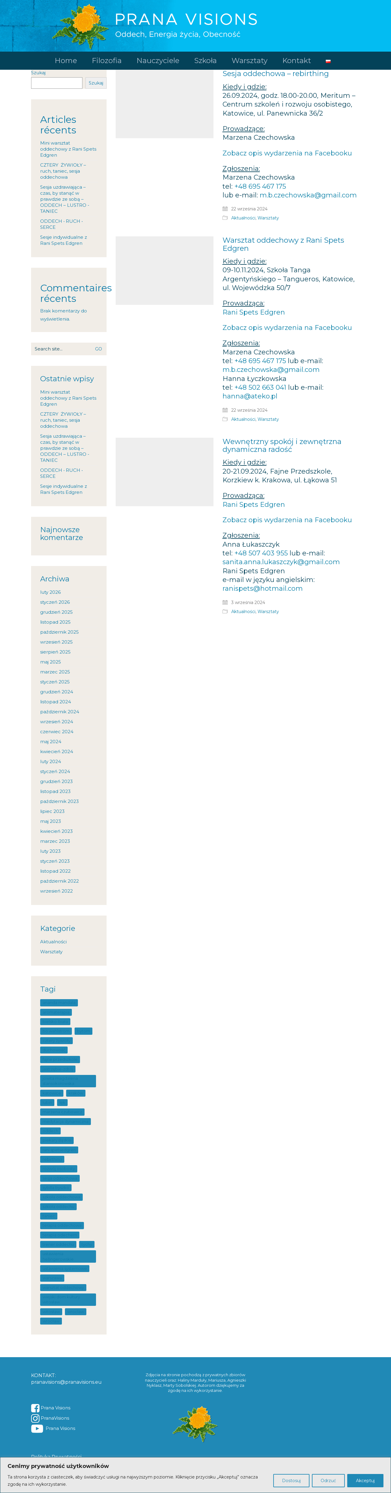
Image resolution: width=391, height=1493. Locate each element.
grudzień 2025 (56, 612)
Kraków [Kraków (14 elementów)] (76, 1093)
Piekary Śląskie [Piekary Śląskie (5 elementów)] (57, 1140)
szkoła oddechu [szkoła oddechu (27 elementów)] (58, 1206)
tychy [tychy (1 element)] (87, 1244)
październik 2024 (59, 712)
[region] (195, 1475)
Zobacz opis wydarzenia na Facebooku (287, 153)
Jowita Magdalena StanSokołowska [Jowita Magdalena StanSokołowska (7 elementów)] (60, 1081)
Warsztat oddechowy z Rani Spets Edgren (283, 244)
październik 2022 (59, 881)
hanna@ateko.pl (250, 396)
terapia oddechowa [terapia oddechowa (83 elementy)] (62, 1225)
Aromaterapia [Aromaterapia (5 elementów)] (56, 1012)
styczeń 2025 (55, 682)
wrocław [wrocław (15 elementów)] (51, 1321)
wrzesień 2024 (56, 721)
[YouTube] (53, 1428)
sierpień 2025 (55, 652)
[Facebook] (50, 1408)
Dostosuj (291, 1480)
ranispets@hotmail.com (263, 588)
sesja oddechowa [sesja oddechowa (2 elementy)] (60, 1178)
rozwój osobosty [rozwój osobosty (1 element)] (59, 1168)
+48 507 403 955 (261, 553)
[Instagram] (50, 1418)
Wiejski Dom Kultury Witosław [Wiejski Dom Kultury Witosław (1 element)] (61, 1299)
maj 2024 (50, 741)
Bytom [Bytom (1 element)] (83, 1030)
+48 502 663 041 (260, 387)
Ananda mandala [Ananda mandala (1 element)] (59, 1002)
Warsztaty (268, 218)
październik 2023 (59, 801)
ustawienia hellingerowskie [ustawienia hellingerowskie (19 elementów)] (58, 1256)
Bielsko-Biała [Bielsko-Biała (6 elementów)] (55, 1021)
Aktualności (243, 218)
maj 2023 (50, 821)
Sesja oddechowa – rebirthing (276, 74)
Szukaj (38, 72)
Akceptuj (365, 1480)
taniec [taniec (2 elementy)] (49, 1215)
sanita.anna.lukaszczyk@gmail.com (281, 562)
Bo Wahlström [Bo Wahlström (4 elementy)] (56, 1030)
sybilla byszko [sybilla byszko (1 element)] (56, 1187)
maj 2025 (50, 662)
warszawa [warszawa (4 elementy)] (52, 1277)
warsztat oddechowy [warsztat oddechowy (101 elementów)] (63, 1287)
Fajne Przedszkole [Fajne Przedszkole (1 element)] (60, 1059)
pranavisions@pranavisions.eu (66, 1382)
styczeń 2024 (55, 771)
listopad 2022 (55, 871)
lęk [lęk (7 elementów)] (62, 1102)
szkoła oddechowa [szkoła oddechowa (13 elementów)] (61, 1196)
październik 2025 (59, 632)
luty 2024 (50, 761)
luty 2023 (50, 851)
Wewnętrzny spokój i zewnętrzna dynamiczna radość (282, 446)
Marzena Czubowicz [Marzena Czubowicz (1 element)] (62, 1111)
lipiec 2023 (52, 811)
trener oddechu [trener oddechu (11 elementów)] (58, 1244)
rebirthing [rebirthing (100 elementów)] (52, 1159)
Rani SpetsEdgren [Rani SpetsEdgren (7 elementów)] (59, 1149)
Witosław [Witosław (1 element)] (51, 1311)
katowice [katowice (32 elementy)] (52, 1093)
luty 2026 (50, 592)
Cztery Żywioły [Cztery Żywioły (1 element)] (56, 1040)
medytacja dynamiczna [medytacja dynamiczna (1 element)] (65, 1121)
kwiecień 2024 (56, 751)
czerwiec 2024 (56, 731)
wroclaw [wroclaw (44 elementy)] (75, 1311)
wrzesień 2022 (56, 891)
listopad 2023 (55, 791)
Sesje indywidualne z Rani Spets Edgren (63, 240)
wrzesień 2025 (56, 642)
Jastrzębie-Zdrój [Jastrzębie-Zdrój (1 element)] (58, 1068)
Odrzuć (328, 1480)
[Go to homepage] (195, 26)
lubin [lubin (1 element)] (47, 1102)
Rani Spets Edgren (254, 312)
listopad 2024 (55, 702)
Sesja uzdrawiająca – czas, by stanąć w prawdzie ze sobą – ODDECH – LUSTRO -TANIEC (64, 199)
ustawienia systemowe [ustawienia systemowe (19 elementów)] (65, 1268)
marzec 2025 (55, 672)
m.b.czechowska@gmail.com (308, 195)
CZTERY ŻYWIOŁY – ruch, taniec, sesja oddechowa (63, 171)
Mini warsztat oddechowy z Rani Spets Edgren (68, 149)
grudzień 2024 (56, 692)
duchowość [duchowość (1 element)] (54, 1049)
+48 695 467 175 (260, 186)
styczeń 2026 (55, 602)
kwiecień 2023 (56, 831)
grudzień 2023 (56, 781)
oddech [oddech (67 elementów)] (50, 1130)
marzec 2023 (55, 841)
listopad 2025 (55, 622)
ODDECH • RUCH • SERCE (61, 224)
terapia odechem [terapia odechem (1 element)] (60, 1234)
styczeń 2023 (55, 861)
